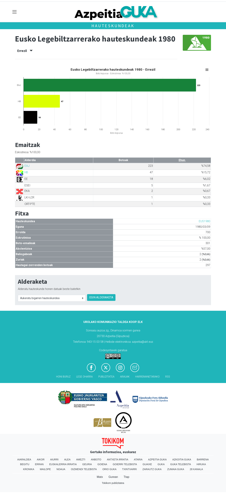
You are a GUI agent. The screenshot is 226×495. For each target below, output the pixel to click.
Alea (67, 459)
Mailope (45, 469)
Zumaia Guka (175, 469)
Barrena (203, 459)
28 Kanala (196, 469)
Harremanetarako (147, 376)
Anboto (96, 459)
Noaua (60, 469)
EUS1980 (204, 221)
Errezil (25, 51)
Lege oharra (84, 376)
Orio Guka (109, 469)
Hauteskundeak (112, 25)
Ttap (126, 476)
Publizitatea (106, 376)
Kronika (28, 469)
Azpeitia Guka (157, 459)
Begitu (24, 464)
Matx (100, 476)
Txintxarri (129, 469)
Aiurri (54, 459)
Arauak (125, 376)
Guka (161, 464)
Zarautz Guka (152, 469)
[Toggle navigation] (14, 12)
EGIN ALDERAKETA (101, 297)
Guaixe (147, 464)
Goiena (102, 464)
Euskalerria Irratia (63, 464)
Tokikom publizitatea (113, 483)
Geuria (87, 464)
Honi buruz (63, 376)
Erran (39, 464)
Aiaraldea (24, 459)
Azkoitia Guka (181, 459)
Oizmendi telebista (84, 469)
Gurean (113, 476)
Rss (167, 376)
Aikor (40, 459)
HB (26, 172)
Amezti (80, 459)
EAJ (27, 165)
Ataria (138, 459)
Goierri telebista (125, 464)
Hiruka (201, 464)
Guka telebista (180, 464)
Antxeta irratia (117, 459)
